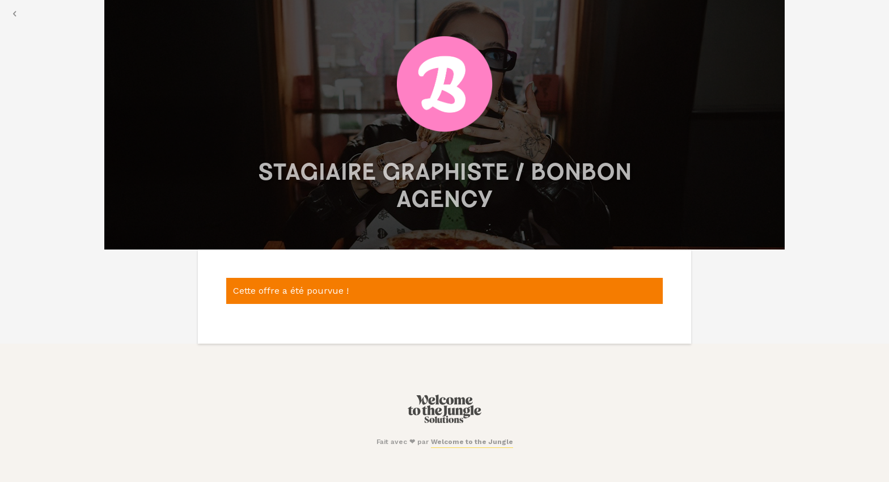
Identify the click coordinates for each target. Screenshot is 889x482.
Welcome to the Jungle (472, 442)
